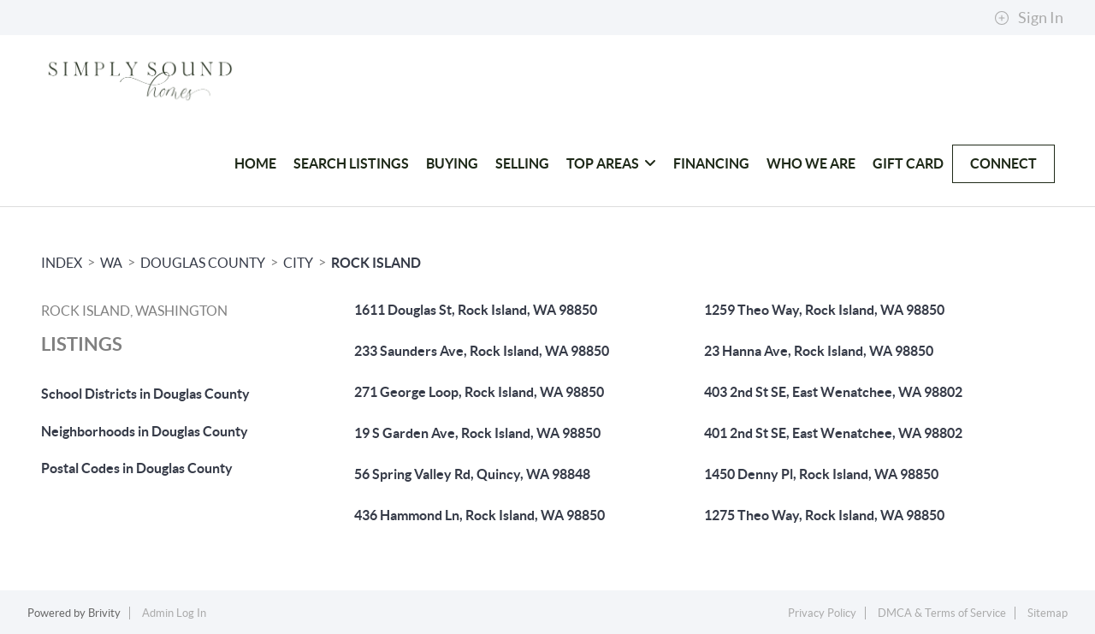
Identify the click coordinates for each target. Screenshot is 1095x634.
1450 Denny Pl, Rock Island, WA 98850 (821, 474)
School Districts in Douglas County (145, 393)
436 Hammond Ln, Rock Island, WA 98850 (479, 515)
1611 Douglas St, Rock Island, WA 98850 (475, 310)
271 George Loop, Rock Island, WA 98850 (479, 392)
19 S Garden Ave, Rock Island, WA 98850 (477, 433)
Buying (452, 163)
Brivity (104, 613)
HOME (255, 163)
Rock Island (376, 262)
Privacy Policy (822, 613)
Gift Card (908, 163)
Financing (711, 163)
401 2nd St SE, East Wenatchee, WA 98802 (833, 433)
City (298, 262)
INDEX (61, 262)
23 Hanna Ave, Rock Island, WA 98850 (818, 351)
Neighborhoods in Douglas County (144, 431)
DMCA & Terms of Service (942, 613)
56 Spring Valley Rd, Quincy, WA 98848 (472, 474)
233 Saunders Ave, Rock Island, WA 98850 (481, 351)
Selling (522, 163)
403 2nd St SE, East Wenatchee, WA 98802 (833, 392)
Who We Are (810, 163)
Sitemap (1047, 613)
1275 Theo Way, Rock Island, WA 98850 (824, 515)
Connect (1003, 163)
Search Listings (351, 163)
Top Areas (611, 163)
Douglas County (202, 262)
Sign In (1028, 18)
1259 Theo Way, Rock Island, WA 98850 (824, 310)
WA (111, 262)
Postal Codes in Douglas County (137, 468)
